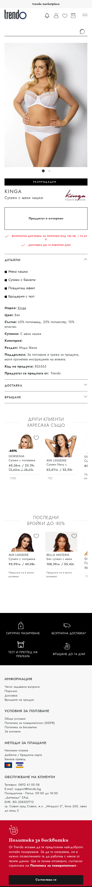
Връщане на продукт (19, 699)
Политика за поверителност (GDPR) (29, 723)
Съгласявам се (45, 879)
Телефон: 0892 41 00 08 (21, 784)
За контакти (12, 731)
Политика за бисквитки (20, 727)
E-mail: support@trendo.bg (22, 789)
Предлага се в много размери (21, 574)
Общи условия (14, 718)
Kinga (22, 308)
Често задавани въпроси (21, 686)
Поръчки (10, 691)
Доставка (10, 695)
